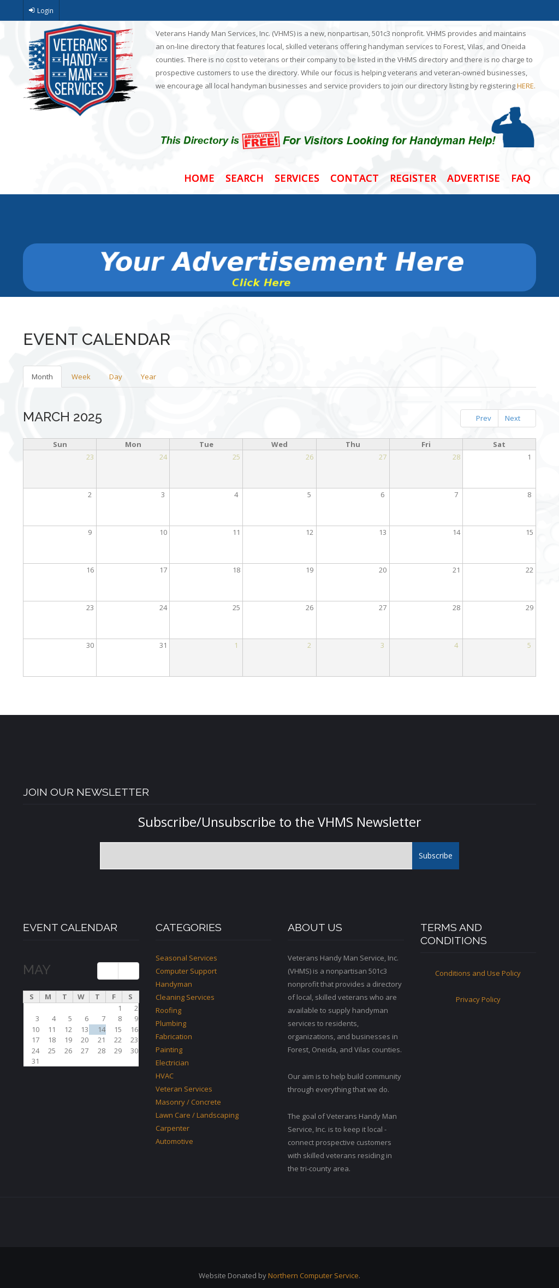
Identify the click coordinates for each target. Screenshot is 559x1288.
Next (512, 418)
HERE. (525, 86)
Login (45, 10)
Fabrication (174, 1036)
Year (148, 376)
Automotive (174, 1141)
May (37, 969)
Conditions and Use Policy (478, 973)
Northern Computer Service (313, 1275)
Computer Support (186, 971)
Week (81, 376)
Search (244, 177)
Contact (354, 177)
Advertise (473, 177)
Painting (169, 1049)
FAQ (521, 177)
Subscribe (436, 855)
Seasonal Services (186, 958)
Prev (483, 418)
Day (115, 376)
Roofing (168, 1010)
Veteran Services (184, 1089)
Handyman (174, 984)
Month (47, 380)
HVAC (165, 1076)
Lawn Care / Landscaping (197, 1115)
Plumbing (171, 1023)
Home (199, 177)
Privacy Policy (478, 999)
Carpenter (172, 1128)
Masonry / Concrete (188, 1102)
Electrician (172, 1063)
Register (413, 177)
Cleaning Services (185, 997)
